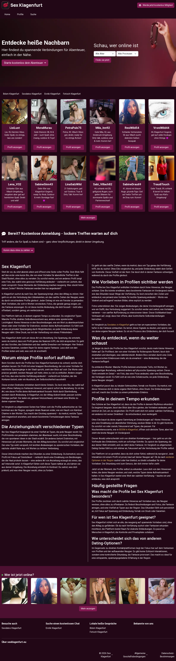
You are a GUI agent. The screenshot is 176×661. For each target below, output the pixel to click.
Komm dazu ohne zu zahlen (18, 250)
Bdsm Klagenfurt (11, 94)
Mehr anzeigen (88, 217)
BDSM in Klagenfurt (128, 429)
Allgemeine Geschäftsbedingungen (134, 655)
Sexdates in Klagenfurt (118, 324)
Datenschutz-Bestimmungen (167, 655)
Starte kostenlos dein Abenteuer (25, 62)
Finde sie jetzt (102, 60)
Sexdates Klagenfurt (32, 94)
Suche (33, 14)
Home (7, 14)
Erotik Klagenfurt (52, 94)
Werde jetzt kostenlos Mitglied (156, 5)
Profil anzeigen (14, 147)
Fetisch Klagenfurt (72, 94)
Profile (20, 14)
